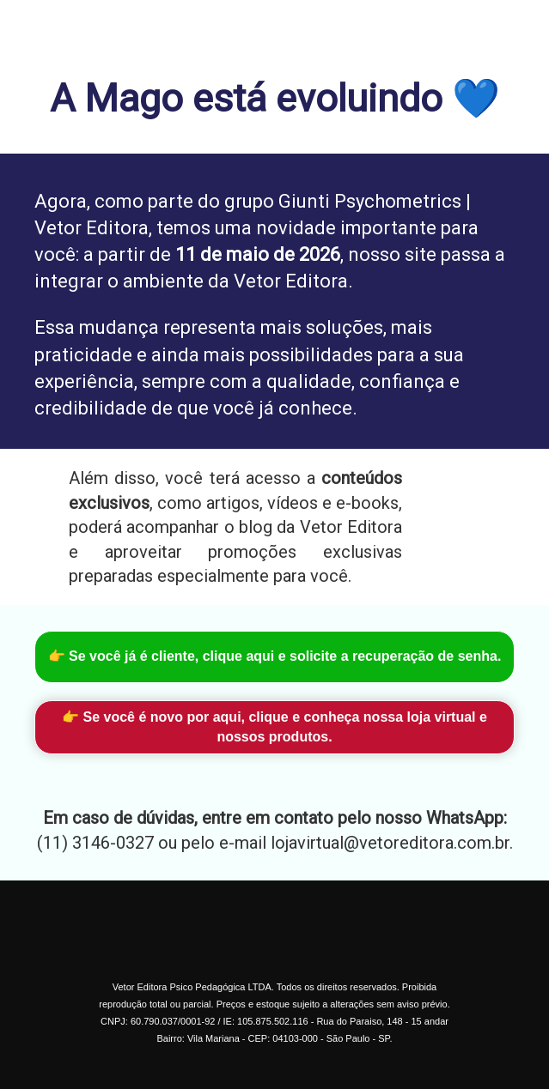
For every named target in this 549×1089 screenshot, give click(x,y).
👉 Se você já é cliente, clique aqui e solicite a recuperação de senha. (275, 656)
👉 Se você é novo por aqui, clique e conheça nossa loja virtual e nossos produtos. (274, 727)
